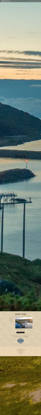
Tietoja (21, 352)
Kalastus (19, 352)
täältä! (26, 336)
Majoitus (19, 351)
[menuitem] (31, 1)
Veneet (22, 351)
